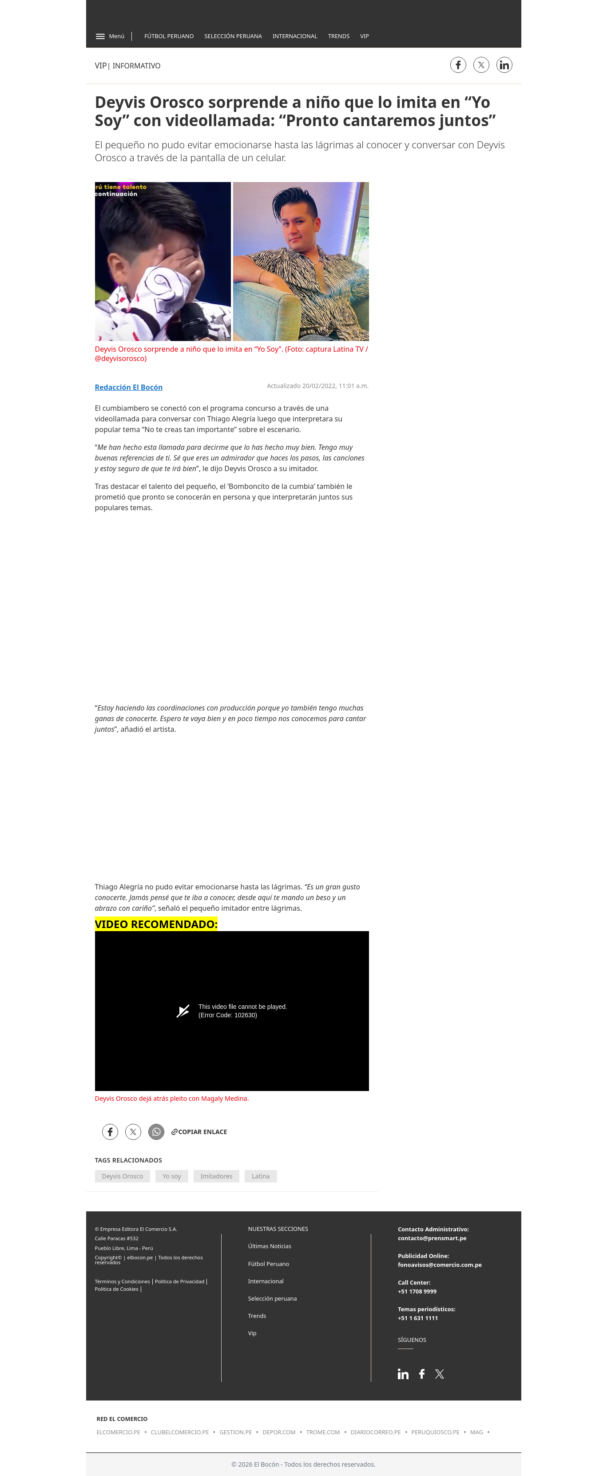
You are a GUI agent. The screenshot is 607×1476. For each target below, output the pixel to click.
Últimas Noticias (269, 1246)
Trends (338, 36)
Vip (364, 36)
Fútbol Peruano (169, 36)
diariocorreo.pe (376, 1432)
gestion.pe (235, 1432)
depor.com (278, 1432)
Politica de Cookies (117, 1289)
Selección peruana (272, 1298)
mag (476, 1432)
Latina (261, 1176)
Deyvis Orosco (122, 1176)
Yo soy (172, 1176)
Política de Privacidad (179, 1281)
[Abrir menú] (110, 36)
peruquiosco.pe (436, 1432)
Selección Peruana (233, 36)
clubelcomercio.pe (180, 1432)
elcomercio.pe (118, 1432)
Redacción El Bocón (129, 387)
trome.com (323, 1432)
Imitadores (217, 1176)
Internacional (295, 36)
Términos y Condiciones (122, 1281)
